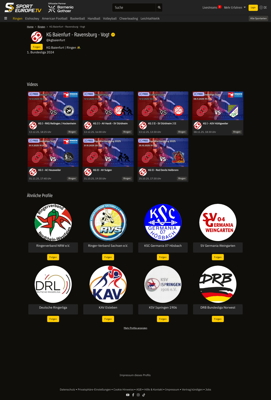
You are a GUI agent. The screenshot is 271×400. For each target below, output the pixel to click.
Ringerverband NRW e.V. (53, 246)
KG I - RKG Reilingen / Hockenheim (57, 123)
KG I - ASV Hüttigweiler (215, 123)
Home (30, 26)
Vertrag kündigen (192, 389)
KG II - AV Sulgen (102, 170)
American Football (54, 18)
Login (253, 8)
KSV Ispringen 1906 (163, 307)
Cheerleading (128, 18)
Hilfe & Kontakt (153, 389)
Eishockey (32, 18)
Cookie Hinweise (123, 389)
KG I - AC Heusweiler (49, 170)
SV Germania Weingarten (217, 246)
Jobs (208, 389)
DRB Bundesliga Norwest (217, 307)
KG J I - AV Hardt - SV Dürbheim (110, 123)
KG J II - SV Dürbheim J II (162, 123)
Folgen (36, 46)
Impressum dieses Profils (135, 375)
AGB (139, 389)
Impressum (172, 389)
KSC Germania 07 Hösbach (163, 246)
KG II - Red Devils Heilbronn (163, 170)
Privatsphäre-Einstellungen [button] (94, 389)
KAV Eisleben (108, 307)
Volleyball (110, 18)
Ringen (17, 18)
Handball (94, 18)
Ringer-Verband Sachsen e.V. (108, 246)
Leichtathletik (150, 18)
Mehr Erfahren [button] (233, 7)
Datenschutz (68, 389)
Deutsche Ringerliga (53, 307)
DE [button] (263, 7)
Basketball (77, 18)
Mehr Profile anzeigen (135, 328)
